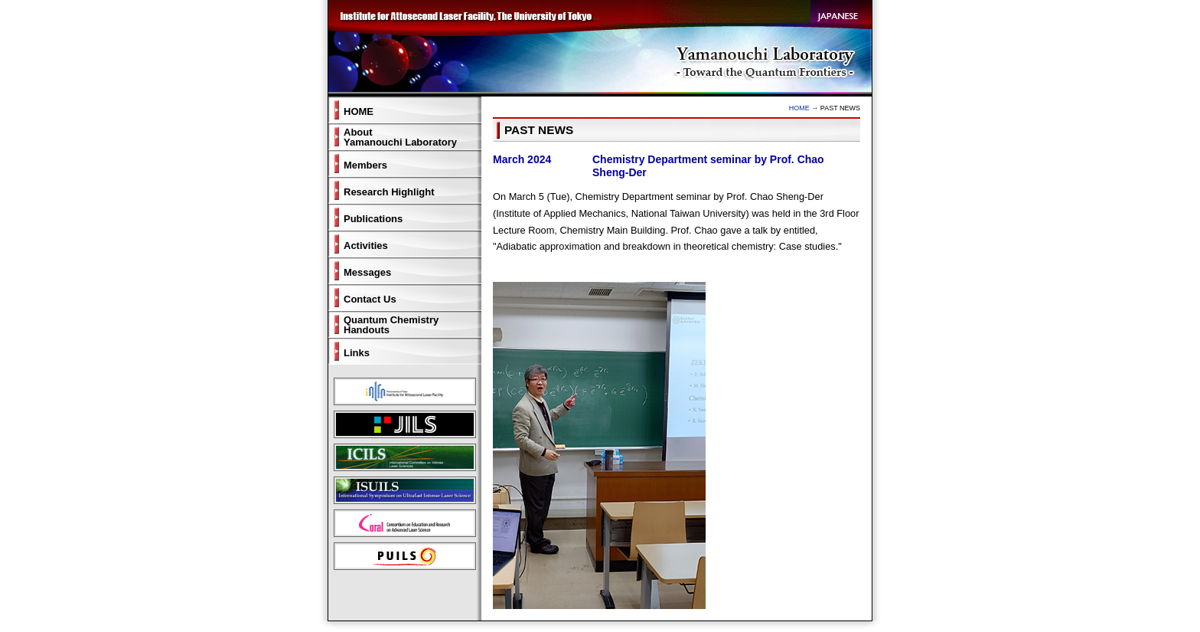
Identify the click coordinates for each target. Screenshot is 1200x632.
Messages (367, 272)
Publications (373, 218)
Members (365, 165)
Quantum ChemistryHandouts (391, 325)
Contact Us (370, 299)
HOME (799, 108)
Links (357, 353)
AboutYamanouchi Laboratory (400, 137)
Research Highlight (389, 192)
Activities (366, 245)
